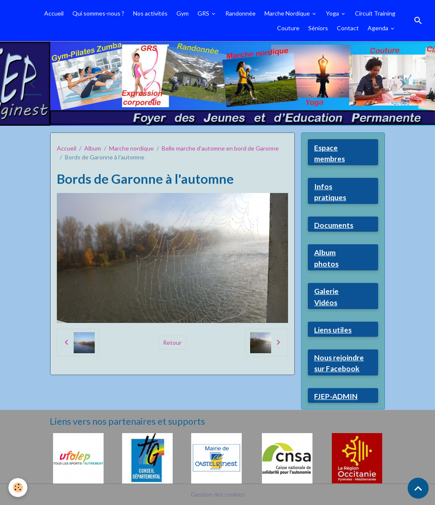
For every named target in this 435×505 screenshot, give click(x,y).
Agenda (379, 28)
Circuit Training (375, 13)
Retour (172, 342)
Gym (182, 13)
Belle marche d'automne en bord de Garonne (220, 148)
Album (92, 148)
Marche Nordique (287, 13)
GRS (204, 13)
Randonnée (240, 13)
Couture (288, 28)
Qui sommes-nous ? (98, 13)
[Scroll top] (418, 488)
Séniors (318, 28)
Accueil (54, 13)
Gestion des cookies (218, 494)
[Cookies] (17, 487)
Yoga (333, 13)
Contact (348, 28)
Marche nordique (131, 148)
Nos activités (150, 13)
